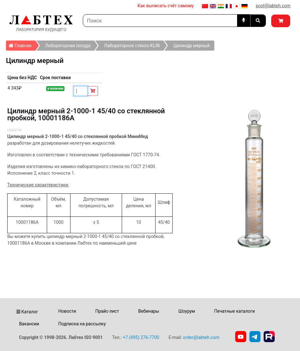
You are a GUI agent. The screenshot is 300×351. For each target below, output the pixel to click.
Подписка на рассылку (82, 323)
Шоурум (186, 311)
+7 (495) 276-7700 (141, 337)
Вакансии (29, 323)
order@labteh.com (201, 337)
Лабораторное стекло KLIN (132, 45)
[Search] (160, 20)
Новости (67, 311)
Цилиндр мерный (191, 45)
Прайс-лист (107, 311)
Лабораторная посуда (67, 45)
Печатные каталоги (234, 311)
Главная (22, 44)
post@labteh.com (273, 5)
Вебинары (148, 311)
